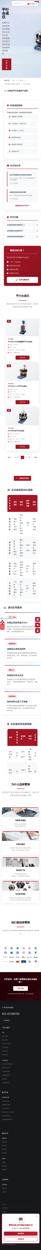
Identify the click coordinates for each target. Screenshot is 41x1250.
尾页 (35, 457)
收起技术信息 (22, 478)
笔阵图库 (4, 1169)
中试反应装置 (5, 1108)
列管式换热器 (5, 1082)
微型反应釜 (5, 1040)
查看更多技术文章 (22, 206)
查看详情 (22, 357)
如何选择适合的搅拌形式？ (15, 230)
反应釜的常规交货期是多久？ (16, 225)
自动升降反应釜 (6, 1043)
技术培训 (4, 1145)
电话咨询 (21, 1233)
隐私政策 (4, 1188)
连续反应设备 (5, 1101)
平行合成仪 (26, 84)
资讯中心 (4, 1211)
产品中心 (21, 80)
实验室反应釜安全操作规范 (18, 192)
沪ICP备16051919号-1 (9, 1244)
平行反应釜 (5, 1047)
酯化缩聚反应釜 (6, 1116)
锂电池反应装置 (6, 1104)
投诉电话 (4, 1153)
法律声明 (4, 1192)
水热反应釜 (5, 1051)
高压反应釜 (5, 1036)
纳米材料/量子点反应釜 (8, 1112)
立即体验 (6, 64)
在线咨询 (6, 1020)
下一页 (28, 457)
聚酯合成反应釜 (6, 1067)
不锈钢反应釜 (5, 1075)
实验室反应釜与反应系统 (12, 84)
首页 (13, 80)
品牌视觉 (4, 1166)
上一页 (16, 457)
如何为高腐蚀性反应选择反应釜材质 (21, 175)
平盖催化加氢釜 (6, 1071)
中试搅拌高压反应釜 (7, 1064)
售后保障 (4, 1142)
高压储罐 (4, 1079)
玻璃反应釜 (5, 1054)
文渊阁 (3, 1162)
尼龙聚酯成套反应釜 (7, 1119)
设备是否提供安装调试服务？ (16, 236)
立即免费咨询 (22, 280)
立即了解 (20, 988)
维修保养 (4, 1149)
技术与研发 (5, 1208)
